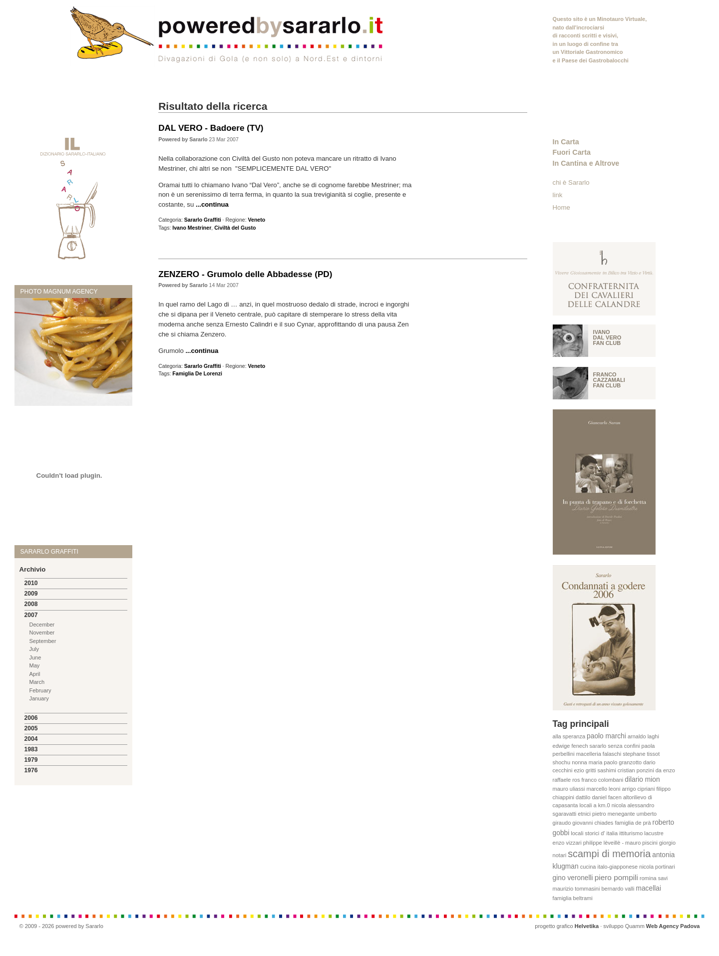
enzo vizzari (567, 843)
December (42, 625)
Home (561, 207)
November (42, 633)
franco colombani (602, 780)
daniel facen (607, 797)
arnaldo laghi (643, 736)
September (42, 641)
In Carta (566, 142)
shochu (561, 762)
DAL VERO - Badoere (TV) (210, 128)
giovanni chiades (592, 823)
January (39, 698)
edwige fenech (570, 746)
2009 (31, 593)
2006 (31, 717)
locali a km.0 (594, 805)
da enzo (665, 770)
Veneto (257, 220)
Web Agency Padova (673, 926)
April (34, 674)
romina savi (654, 878)
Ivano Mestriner (191, 228)
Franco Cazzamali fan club (609, 379)
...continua (212, 204)
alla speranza (569, 736)
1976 (31, 770)
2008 (31, 604)
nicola (619, 805)
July (34, 649)
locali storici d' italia (594, 833)
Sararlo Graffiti (202, 220)
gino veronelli (573, 878)
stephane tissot (641, 754)
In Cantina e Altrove (586, 163)
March (37, 682)
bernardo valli (617, 889)
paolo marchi (606, 736)
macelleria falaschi (598, 754)
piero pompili (616, 877)
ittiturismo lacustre (641, 833)
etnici (584, 814)
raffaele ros (566, 780)
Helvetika (587, 926)
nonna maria (587, 762)
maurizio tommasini (576, 889)
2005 (31, 728)
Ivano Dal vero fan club (607, 337)
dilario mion (642, 779)
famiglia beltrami (573, 898)
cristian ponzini (636, 770)
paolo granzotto (623, 762)
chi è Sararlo (571, 182)
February (40, 690)
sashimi (607, 770)
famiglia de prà (633, 823)
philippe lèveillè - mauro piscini (620, 843)
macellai (648, 888)
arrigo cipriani (638, 789)
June (35, 657)
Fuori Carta (572, 152)
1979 (31, 759)
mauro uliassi (569, 789)
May (34, 665)
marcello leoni (603, 789)
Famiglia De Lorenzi (197, 373)
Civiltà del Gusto (235, 228)
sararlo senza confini (615, 746)
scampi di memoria (609, 853)
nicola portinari (657, 867)
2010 (31, 583)
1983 (31, 749)
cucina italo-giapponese (609, 867)
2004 (31, 738)
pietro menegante (613, 814)
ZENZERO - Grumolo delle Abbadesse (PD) (245, 274)
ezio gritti (585, 770)
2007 (31, 615)
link (558, 195)
